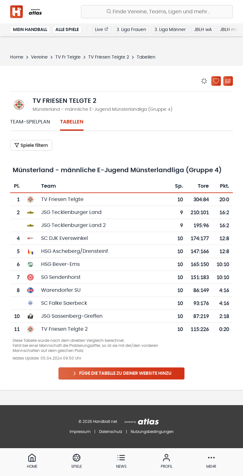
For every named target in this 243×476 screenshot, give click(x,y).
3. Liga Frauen (131, 30)
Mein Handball (30, 30)
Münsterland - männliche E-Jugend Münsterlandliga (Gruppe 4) (102, 109)
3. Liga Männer (170, 30)
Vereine (39, 57)
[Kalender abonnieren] (228, 81)
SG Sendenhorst (61, 277)
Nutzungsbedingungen (152, 432)
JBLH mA (229, 30)
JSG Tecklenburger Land (71, 212)
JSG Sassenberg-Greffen (72, 316)
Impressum (80, 432)
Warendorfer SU (61, 290)
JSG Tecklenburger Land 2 (73, 225)
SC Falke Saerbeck (64, 303)
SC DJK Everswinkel (64, 238)
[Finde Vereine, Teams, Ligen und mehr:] (157, 11)
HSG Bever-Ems (60, 264)
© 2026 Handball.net (97, 421)
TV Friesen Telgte (62, 199)
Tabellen (72, 121)
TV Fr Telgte (68, 57)
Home (16, 57)
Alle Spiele (67, 30)
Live (101, 29)
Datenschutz (110, 432)
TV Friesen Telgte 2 (108, 57)
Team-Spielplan (30, 121)
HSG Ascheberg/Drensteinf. (75, 251)
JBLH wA (203, 30)
